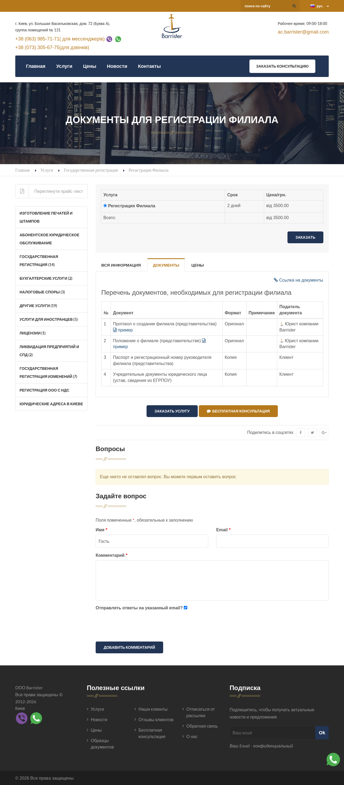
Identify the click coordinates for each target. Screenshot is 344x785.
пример (123, 330)
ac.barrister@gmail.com (303, 32)
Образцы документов (102, 743)
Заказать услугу (172, 411)
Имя (101, 529)
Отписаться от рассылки (200, 712)
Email (223, 529)
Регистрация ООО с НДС (44, 390)
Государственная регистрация (91, 169)
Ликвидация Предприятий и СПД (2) (49, 350)
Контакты (149, 66)
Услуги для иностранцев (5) (49, 319)
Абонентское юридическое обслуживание (49, 239)
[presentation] (136, 627)
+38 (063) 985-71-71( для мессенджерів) (60, 38)
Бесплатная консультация (238, 411)
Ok (322, 732)
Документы (166, 265)
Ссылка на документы (298, 280)
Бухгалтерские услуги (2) (46, 278)
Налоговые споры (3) (42, 292)
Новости (117, 66)
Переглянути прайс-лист (49, 191)
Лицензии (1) (33, 333)
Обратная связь (202, 725)
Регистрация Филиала (131, 206)
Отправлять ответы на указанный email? (139, 607)
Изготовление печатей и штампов (46, 217)
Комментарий (111, 555)
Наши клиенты (153, 709)
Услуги (64, 66)
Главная (36, 66)
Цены (89, 66)
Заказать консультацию (282, 66)
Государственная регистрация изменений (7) (48, 372)
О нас (192, 736)
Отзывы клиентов (156, 719)
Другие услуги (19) (38, 305)
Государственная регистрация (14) (39, 260)
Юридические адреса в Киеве (51, 403)
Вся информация (121, 265)
